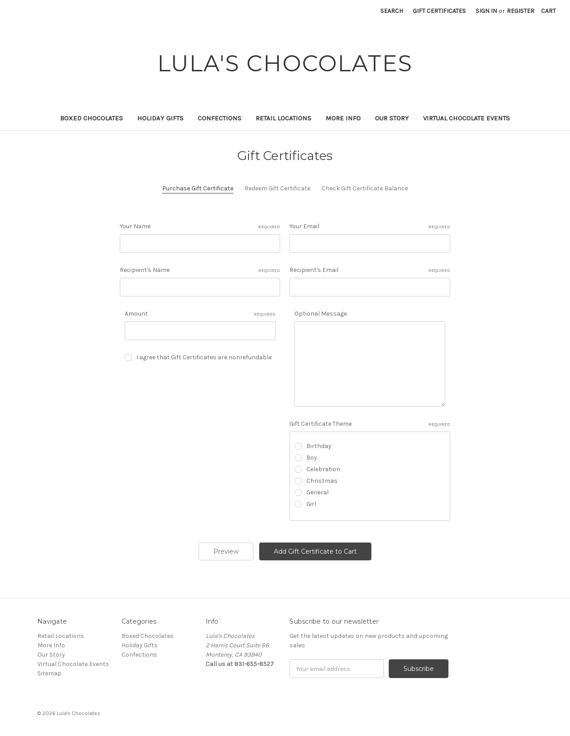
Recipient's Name (200, 270)
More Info (343, 118)
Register (520, 11)
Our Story (392, 118)
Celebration (323, 469)
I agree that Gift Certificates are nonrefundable (204, 357)
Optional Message (320, 313)
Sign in (486, 11)
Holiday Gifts (160, 118)
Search (391, 11)
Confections (219, 118)
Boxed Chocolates (91, 118)
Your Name (200, 226)
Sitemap (49, 673)
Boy (311, 457)
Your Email (369, 226)
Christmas (322, 481)
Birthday (318, 446)
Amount (200, 314)
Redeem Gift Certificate (277, 188)
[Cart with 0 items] (548, 11)
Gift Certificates (439, 11)
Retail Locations (283, 118)
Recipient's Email (369, 270)
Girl (311, 504)
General (317, 492)
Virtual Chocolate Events (466, 118)
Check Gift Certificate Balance (365, 188)
